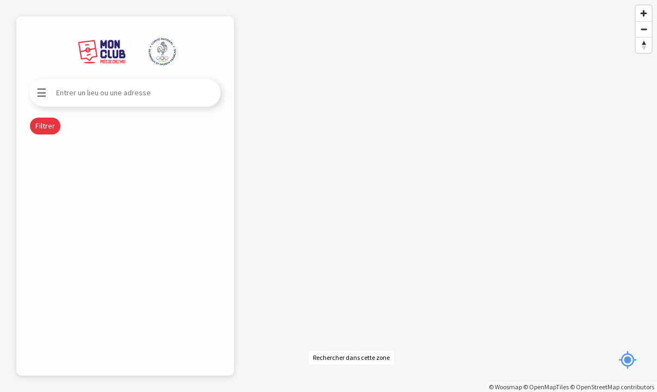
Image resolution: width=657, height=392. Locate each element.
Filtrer (45, 126)
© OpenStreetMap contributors (612, 387)
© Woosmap (505, 387)
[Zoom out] (644, 29)
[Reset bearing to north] (644, 45)
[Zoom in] (644, 13)
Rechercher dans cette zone (351, 357)
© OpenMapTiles (546, 387)
